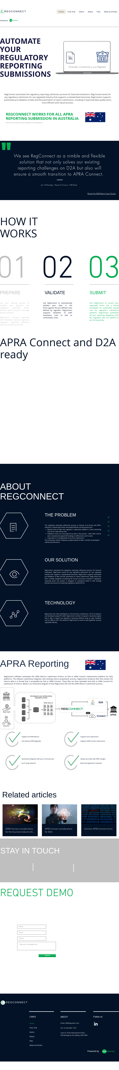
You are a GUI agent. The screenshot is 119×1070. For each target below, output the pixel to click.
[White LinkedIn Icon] (95, 1023)
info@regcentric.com (72, 1023)
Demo (32, 1032)
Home (32, 1023)
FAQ (31, 1041)
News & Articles (36, 1045)
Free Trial (33, 1028)
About (32, 1036)
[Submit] (47, 955)
